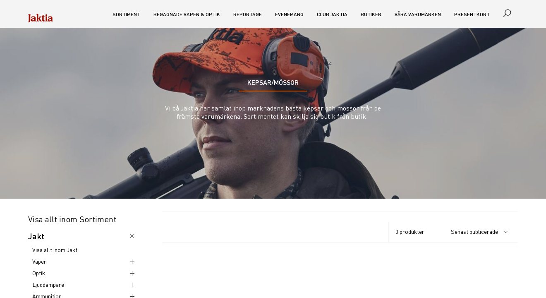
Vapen (39, 261)
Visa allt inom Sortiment (72, 219)
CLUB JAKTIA (332, 14)
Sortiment (126, 14)
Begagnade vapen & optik (186, 14)
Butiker (371, 14)
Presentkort (472, 14)
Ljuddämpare (48, 284)
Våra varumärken (418, 14)
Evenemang (289, 14)
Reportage (247, 14)
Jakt (36, 236)
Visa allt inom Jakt (54, 249)
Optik (38, 272)
